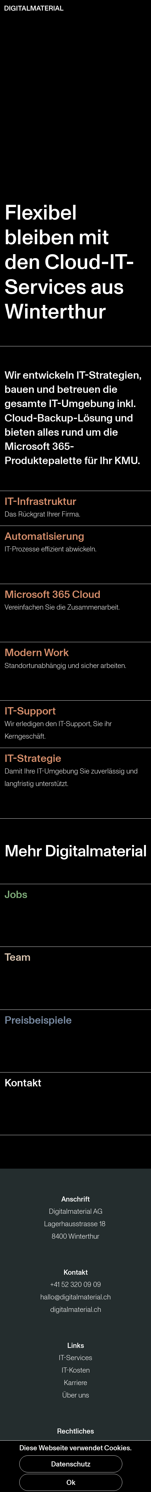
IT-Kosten (76, 1370)
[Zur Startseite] (34, 8)
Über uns (75, 1395)
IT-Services (75, 1358)
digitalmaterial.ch (75, 1309)
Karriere (75, 1383)
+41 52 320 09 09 (75, 1284)
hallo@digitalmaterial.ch (75, 1297)
